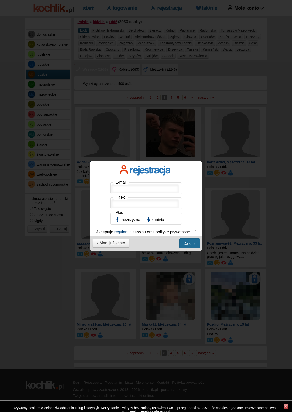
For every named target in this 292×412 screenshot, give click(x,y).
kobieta (158, 110)
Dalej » (190, 133)
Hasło (121, 87)
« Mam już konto (111, 133)
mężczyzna (130, 110)
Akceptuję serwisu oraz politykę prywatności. (144, 122)
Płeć (119, 102)
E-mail (121, 72)
